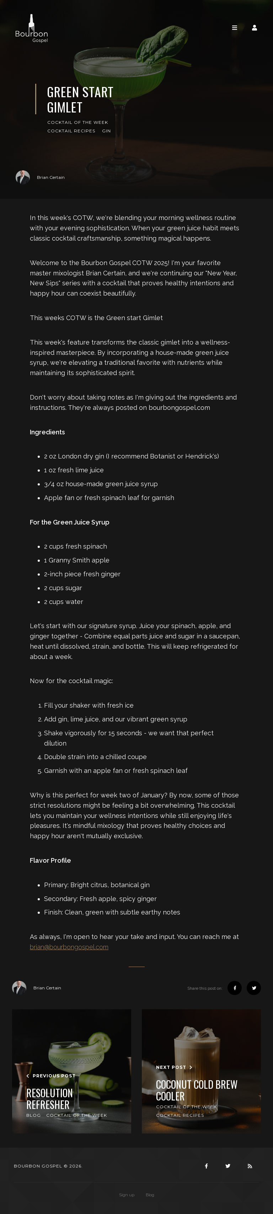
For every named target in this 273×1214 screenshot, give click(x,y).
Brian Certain (40, 177)
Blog (33, 1115)
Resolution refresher (49, 1099)
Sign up (126, 1194)
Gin (106, 130)
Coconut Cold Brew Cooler (196, 1090)
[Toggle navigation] (235, 27)
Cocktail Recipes (71, 130)
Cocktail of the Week (77, 122)
